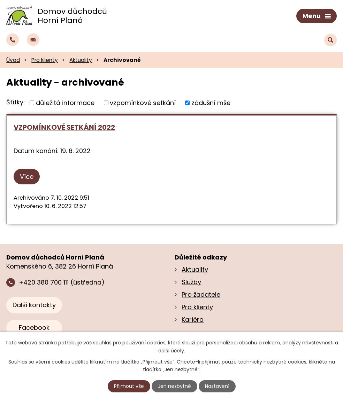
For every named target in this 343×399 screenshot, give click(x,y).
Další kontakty (34, 305)
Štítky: (15, 102)
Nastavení (217, 386)
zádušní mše (210, 102)
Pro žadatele (201, 294)
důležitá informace (65, 102)
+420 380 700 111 (44, 282)
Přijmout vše (129, 386)
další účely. (171, 350)
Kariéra (193, 319)
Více (26, 176)
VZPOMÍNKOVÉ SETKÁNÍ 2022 (64, 127)
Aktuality (80, 60)
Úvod (13, 60)
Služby (191, 282)
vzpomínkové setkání (143, 102)
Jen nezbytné (174, 386)
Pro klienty (44, 60)
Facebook (34, 327)
